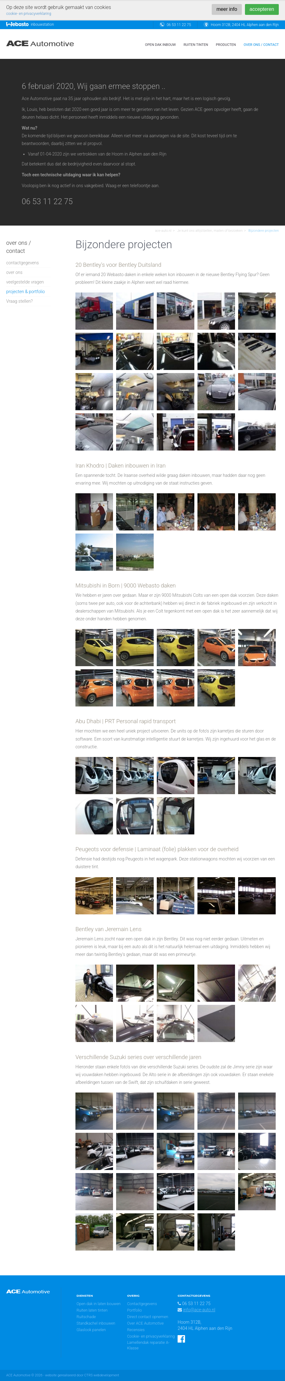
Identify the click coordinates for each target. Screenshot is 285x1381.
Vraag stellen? (19, 301)
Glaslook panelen (91, 1329)
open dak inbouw (160, 45)
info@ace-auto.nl (199, 1309)
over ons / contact (261, 45)
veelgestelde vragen (25, 281)
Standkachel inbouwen (96, 1323)
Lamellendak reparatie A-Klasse (148, 1345)
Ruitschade (86, 1316)
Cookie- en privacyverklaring (151, 1336)
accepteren (262, 9)
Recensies (136, 1329)
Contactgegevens (142, 1303)
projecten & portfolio (25, 291)
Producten (226, 45)
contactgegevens (22, 262)
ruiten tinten (195, 45)
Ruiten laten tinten (92, 1310)
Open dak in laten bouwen (99, 1303)
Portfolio (134, 1310)
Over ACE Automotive (145, 1323)
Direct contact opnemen (147, 1316)
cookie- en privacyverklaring (28, 13)
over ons (14, 272)
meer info (226, 9)
